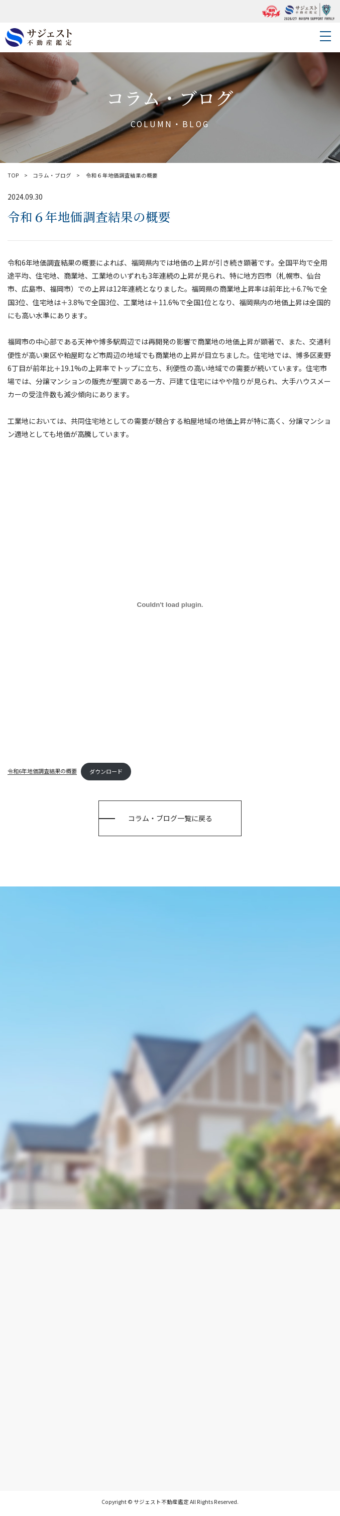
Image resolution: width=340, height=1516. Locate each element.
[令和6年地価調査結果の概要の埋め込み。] (170, 605)
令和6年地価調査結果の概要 (42, 771)
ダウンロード (106, 771)
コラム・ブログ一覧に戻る (170, 818)
